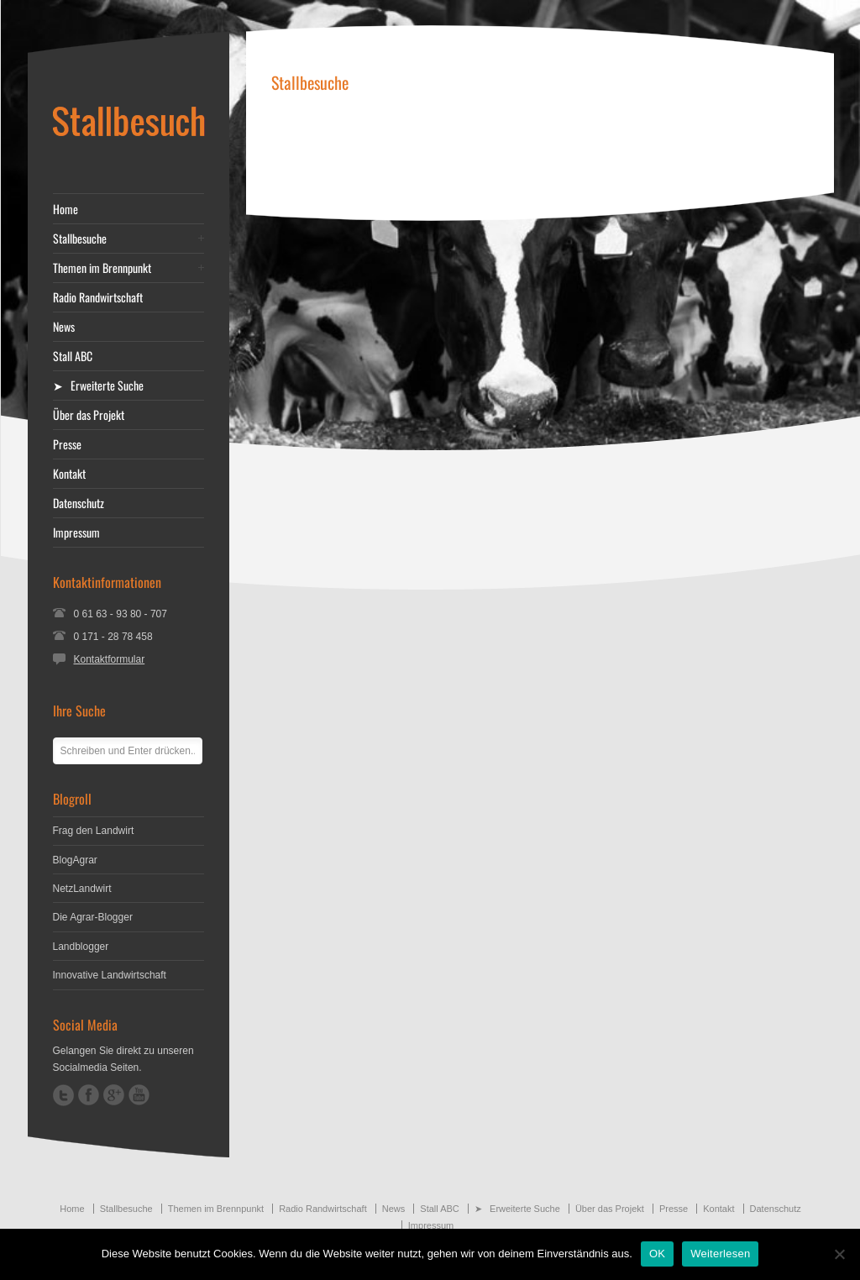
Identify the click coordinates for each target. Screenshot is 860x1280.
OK (657, 1253)
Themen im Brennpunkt (102, 268)
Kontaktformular (109, 659)
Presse (67, 444)
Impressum (76, 532)
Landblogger (81, 946)
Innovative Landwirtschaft (109, 975)
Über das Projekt (88, 415)
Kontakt (69, 474)
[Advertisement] (540, 153)
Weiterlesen (720, 1253)
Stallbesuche (80, 238)
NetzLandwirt (82, 888)
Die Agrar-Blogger (93, 917)
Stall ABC (72, 356)
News (64, 327)
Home (65, 209)
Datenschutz (78, 503)
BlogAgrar (75, 860)
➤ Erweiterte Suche (98, 385)
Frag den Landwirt (93, 831)
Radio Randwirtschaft (98, 297)
